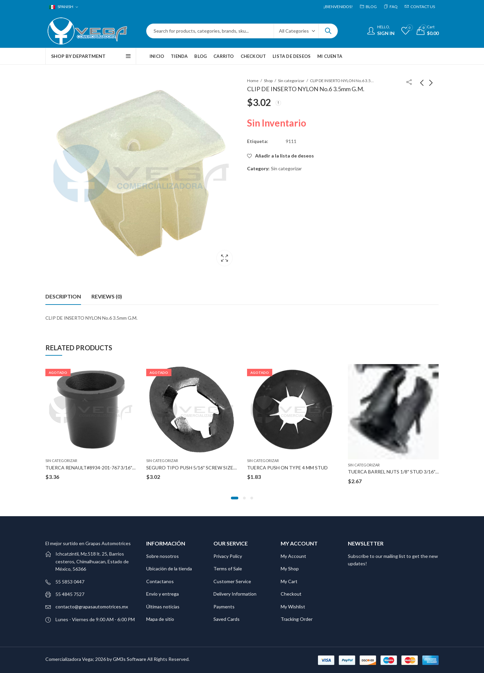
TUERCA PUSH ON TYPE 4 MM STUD (287, 467)
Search (328, 31)
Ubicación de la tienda (169, 568)
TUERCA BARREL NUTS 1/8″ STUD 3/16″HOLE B (400, 471)
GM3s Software (130, 659)
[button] (235, 498)
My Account (293, 556)
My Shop (290, 568)
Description (63, 296)
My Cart (289, 581)
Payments (224, 606)
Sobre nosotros (162, 556)
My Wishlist (293, 606)
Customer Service (232, 581)
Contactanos (160, 581)
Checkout (291, 593)
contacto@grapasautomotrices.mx (91, 606)
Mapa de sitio (160, 619)
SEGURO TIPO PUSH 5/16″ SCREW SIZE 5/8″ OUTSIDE (205, 467)
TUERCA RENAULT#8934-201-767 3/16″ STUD (95, 467)
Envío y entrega (162, 593)
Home (252, 80)
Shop (268, 80)
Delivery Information (234, 593)
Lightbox (224, 258)
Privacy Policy (227, 556)
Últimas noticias (162, 606)
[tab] (63, 296)
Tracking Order (297, 619)
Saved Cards (226, 619)
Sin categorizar (291, 80)
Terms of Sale (227, 568)
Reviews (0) (106, 296)
